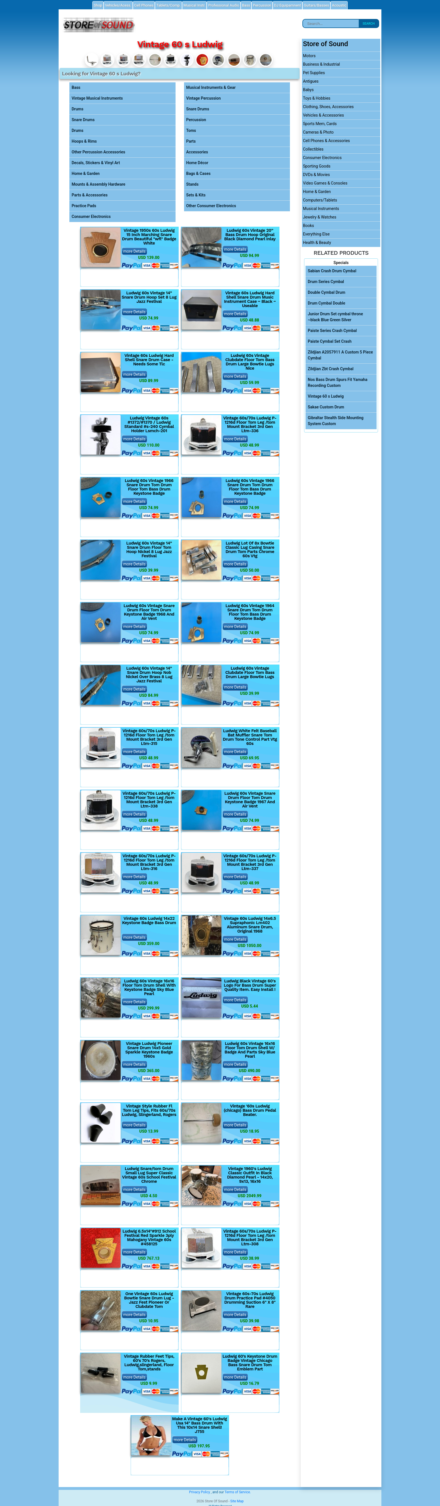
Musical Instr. (194, 5)
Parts (191, 141)
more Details (134, 251)
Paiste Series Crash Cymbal (332, 330)
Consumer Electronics (91, 216)
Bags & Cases (198, 173)
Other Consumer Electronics (211, 205)
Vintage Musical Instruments (97, 98)
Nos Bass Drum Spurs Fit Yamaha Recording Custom (338, 382)
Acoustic (339, 5)
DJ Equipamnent (287, 5)
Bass (76, 87)
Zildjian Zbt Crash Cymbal (330, 369)
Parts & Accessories (90, 195)
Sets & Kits (196, 195)
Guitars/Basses (316, 5)
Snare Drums (83, 119)
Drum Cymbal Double (326, 303)
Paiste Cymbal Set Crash (330, 341)
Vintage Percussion (203, 98)
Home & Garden (86, 173)
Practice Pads (84, 205)
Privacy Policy (199, 1492)
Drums (77, 109)
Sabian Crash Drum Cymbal (332, 271)
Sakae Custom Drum (326, 407)
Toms (191, 130)
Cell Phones (143, 5)
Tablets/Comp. (168, 5)
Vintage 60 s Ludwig (326, 396)
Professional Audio (223, 5)
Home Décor (197, 162)
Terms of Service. (238, 1492)
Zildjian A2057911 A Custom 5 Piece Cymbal (340, 355)
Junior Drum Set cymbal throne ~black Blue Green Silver (335, 317)
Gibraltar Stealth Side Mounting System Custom (336, 420)
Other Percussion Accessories (98, 152)
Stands (192, 184)
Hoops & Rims (84, 141)
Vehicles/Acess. (118, 5)
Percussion (196, 119)
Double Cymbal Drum (326, 292)
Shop (98, 5)
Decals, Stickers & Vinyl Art (96, 162)
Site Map (237, 1501)
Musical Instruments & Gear (211, 87)
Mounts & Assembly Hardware (98, 184)
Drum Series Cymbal (326, 281)
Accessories (197, 152)
